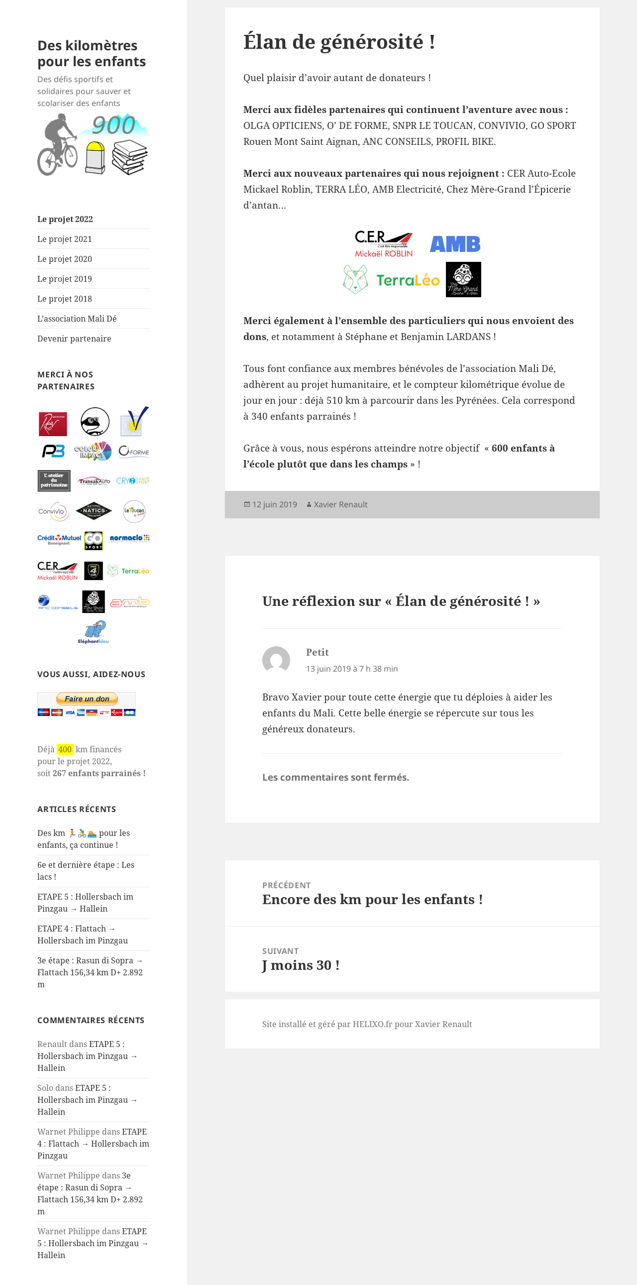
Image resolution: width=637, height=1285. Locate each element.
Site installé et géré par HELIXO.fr (327, 1024)
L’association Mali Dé (77, 318)
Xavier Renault (341, 504)
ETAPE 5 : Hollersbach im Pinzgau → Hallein (87, 1056)
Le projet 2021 (64, 239)
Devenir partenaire (74, 338)
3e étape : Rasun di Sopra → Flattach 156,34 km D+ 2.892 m (90, 972)
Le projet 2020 (64, 258)
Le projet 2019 (64, 278)
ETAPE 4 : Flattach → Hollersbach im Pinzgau (93, 1143)
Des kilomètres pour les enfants (91, 53)
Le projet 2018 (64, 298)
